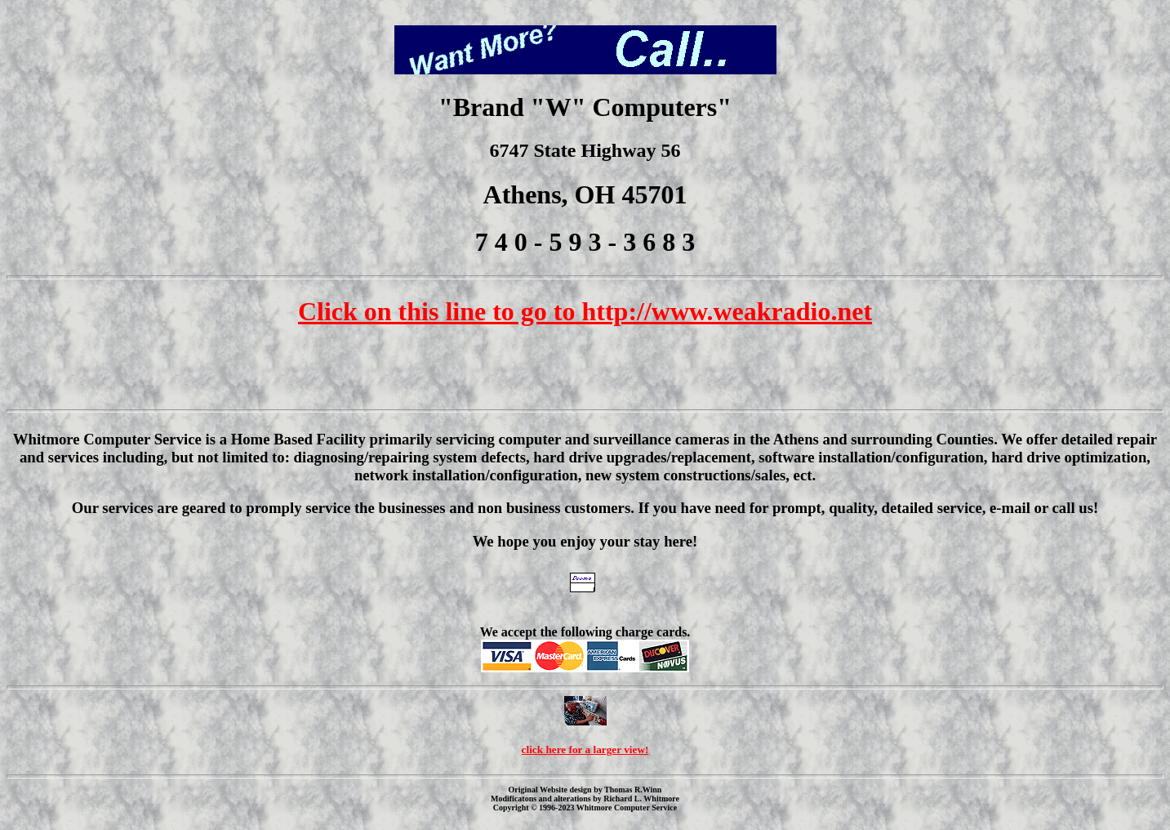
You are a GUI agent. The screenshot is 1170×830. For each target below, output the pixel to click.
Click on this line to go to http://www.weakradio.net (585, 311)
